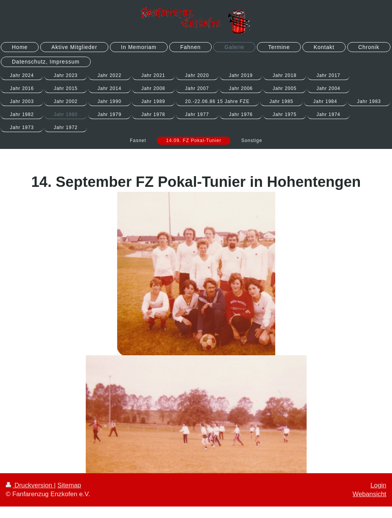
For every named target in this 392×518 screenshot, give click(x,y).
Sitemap (69, 485)
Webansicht (369, 494)
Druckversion (30, 485)
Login (378, 485)
